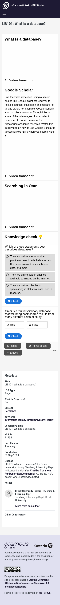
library (50, 419)
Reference (10, 411)
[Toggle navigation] (4, 13)
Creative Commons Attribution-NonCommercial (28, 472)
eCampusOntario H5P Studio (23, 5)
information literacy (15, 419)
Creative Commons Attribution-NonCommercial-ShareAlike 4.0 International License (26, 583)
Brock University (36, 419)
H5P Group (44, 593)
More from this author (27, 506)
